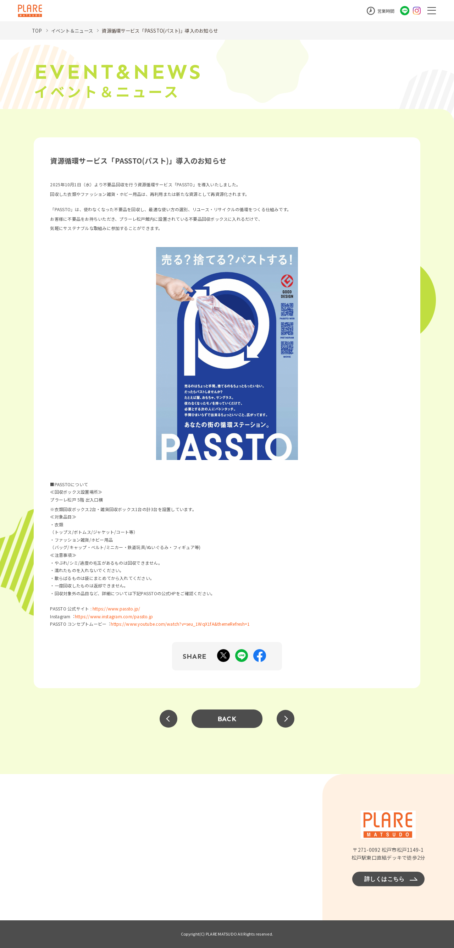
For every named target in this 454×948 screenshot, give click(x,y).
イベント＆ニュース (73, 30)
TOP (37, 30)
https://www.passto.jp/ (116, 608)
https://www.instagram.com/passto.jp (114, 616)
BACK (227, 718)
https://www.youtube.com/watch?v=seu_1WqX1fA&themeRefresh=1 (180, 624)
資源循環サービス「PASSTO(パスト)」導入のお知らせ (167, 30)
